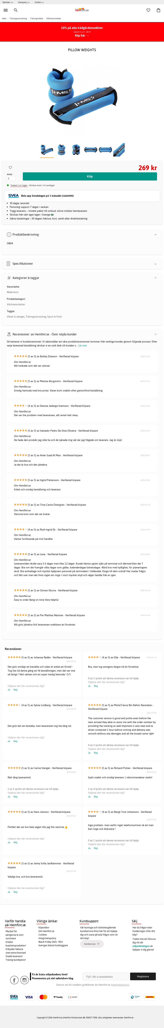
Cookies (42, 934)
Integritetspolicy (47, 938)
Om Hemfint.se (46, 931)
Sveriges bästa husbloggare (53, 945)
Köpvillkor (43, 927)
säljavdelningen (141, 946)
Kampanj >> (24, 2)
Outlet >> (39, 2)
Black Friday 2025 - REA (50, 941)
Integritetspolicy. (120, 984)
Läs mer (82, 345)
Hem (4, 18)
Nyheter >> (8, 2)
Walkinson (12, 292)
